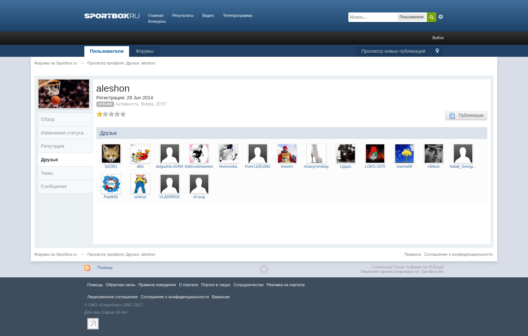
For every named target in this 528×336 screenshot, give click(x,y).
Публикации (466, 116)
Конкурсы (157, 21)
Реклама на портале (286, 285)
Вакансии (221, 297)
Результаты (183, 15)
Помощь (105, 267)
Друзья (49, 159)
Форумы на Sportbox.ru (55, 254)
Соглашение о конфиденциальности (458, 254)
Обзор (48, 119)
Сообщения (54, 186)
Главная (156, 15)
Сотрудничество (248, 285)
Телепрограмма (237, 15)
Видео (208, 15)
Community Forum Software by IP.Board (408, 267)
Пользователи (107, 51)
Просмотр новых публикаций (393, 51)
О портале (188, 285)
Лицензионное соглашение (112, 297)
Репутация (53, 146)
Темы (47, 173)
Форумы (145, 51)
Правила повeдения (157, 285)
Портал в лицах (216, 285)
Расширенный (441, 17)
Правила (412, 254)
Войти (438, 38)
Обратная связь (120, 285)
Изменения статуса (62, 133)
